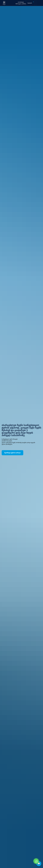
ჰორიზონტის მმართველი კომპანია (21, 3)
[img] (39, 3)
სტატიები (30, 3)
